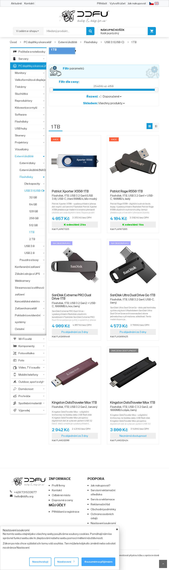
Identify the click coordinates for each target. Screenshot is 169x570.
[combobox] (28, 30)
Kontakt (29, 3)
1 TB (134, 42)
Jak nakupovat (137, 3)
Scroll (163, 564)
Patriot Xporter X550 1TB (75, 193)
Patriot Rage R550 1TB (133, 193)
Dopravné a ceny (62, 500)
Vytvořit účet (117, 3)
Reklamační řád (100, 504)
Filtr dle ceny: (69, 82)
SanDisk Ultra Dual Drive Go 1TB (133, 297)
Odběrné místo (61, 495)
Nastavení (65, 561)
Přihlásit (102, 3)
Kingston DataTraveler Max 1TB (74, 404)
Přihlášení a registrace (65, 511)
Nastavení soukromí (103, 523)
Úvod (13, 42)
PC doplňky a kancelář (37, 42)
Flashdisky (90, 42)
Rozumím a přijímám (98, 561)
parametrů (73, 68)
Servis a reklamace (103, 499)
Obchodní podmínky (103, 509)
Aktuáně (16, 3)
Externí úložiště (67, 42)
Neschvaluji (40, 561)
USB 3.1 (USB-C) (114, 42)
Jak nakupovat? (100, 485)
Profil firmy (58, 485)
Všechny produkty (104, 103)
